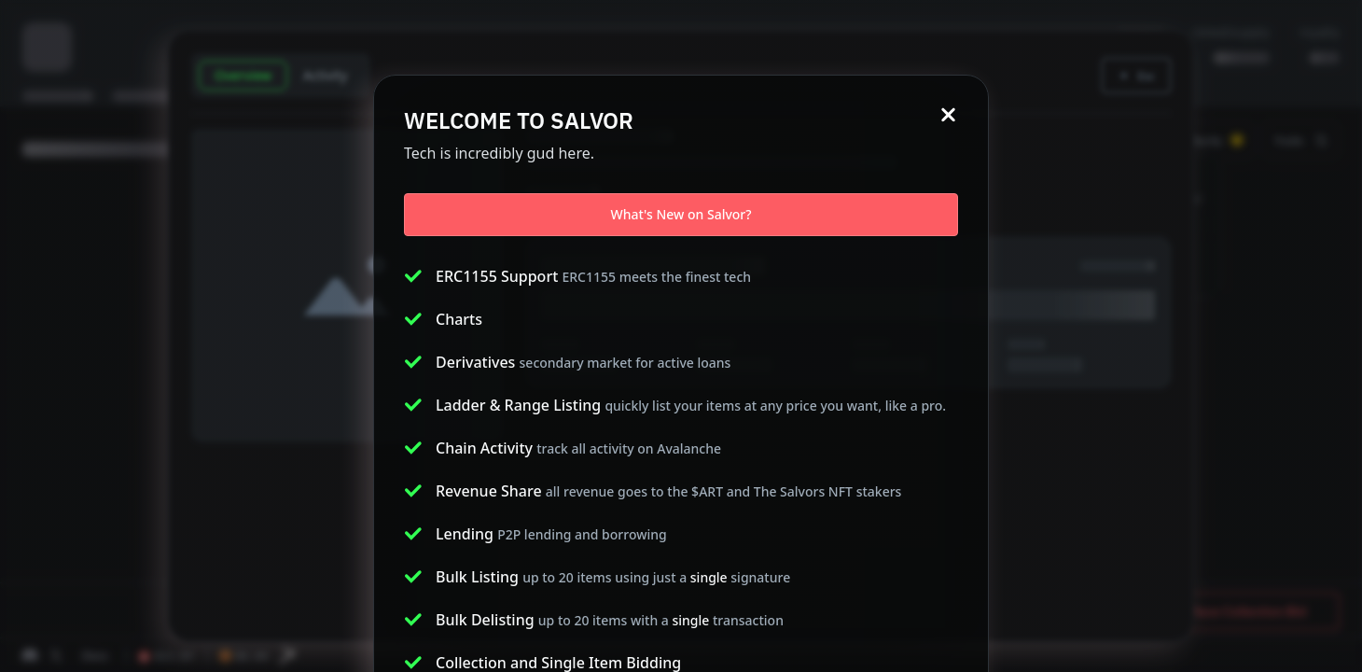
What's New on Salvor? (680, 214)
